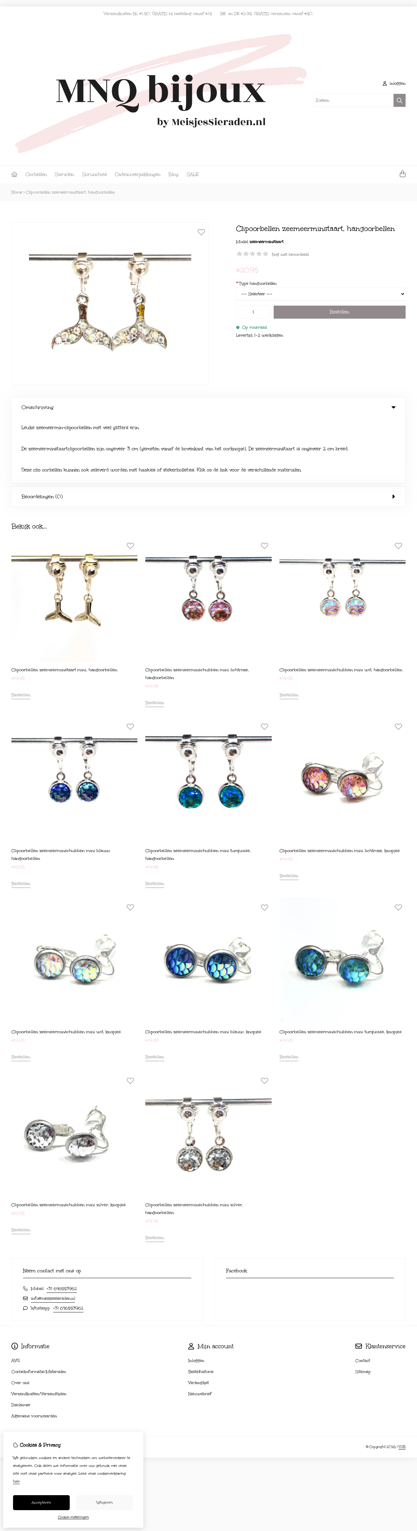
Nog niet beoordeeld (290, 254)
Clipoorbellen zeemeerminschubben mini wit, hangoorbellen (341, 604)
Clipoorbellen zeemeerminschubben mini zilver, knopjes (68, 1139)
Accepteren (41, 1502)
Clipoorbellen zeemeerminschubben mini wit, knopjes (66, 966)
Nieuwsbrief (199, 1328)
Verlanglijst (198, 1317)
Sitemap (363, 1305)
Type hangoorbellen (256, 283)
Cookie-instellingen (73, 1517)
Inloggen (196, 1294)
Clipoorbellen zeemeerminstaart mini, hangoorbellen (64, 604)
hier (16, 1481)
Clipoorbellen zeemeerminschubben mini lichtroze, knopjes (340, 785)
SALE (193, 174)
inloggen (394, 83)
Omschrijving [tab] (208, 407)
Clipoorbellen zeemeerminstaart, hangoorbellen (70, 192)
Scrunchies (94, 174)
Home (16, 192)
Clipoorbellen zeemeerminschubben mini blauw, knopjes (203, 966)
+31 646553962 (62, 1222)
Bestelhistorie (200, 1305)
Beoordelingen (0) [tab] (208, 430)
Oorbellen (36, 174)
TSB (402, 1381)
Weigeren (104, 1502)
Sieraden (64, 174)
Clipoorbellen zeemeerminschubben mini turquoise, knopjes (341, 966)
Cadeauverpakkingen (137, 174)
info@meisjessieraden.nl (53, 1232)
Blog (173, 174)
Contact (362, 1294)
